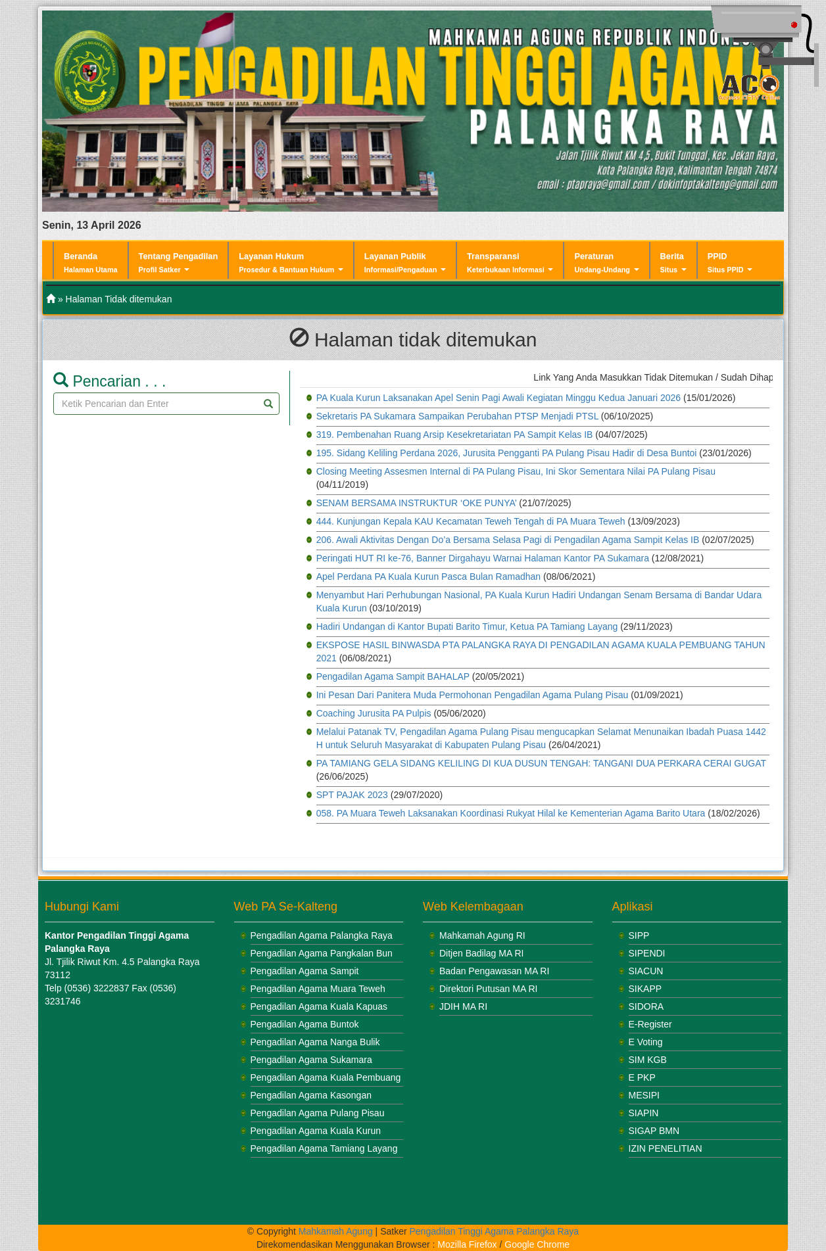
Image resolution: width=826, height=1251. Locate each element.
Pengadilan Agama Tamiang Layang (324, 1148)
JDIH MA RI (463, 1006)
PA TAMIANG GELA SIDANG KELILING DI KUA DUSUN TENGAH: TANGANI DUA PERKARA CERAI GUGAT (541, 763)
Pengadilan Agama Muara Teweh (318, 988)
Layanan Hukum (291, 262)
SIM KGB (648, 1059)
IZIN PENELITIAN (665, 1148)
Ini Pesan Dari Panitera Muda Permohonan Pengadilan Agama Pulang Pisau (472, 695)
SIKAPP (645, 988)
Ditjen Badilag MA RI (481, 953)
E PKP (642, 1077)
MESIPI (644, 1095)
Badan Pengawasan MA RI (494, 971)
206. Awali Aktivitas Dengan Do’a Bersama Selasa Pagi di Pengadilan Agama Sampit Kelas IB (508, 539)
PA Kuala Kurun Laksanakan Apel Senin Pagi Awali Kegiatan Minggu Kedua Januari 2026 (498, 397)
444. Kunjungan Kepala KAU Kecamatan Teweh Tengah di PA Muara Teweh (470, 521)
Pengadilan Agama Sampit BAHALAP (393, 676)
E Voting (646, 1042)
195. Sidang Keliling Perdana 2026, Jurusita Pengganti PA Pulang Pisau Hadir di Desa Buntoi (506, 453)
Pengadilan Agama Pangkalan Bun (322, 953)
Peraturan (606, 262)
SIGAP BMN (654, 1130)
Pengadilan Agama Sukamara (311, 1059)
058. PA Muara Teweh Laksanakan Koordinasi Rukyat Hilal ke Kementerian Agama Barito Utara (511, 813)
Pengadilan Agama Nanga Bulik (315, 1042)
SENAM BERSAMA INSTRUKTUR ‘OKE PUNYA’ (416, 503)
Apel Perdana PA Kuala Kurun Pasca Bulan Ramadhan (428, 576)
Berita (673, 262)
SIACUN (646, 971)
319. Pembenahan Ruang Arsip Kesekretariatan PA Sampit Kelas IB (454, 434)
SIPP (639, 935)
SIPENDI (647, 953)
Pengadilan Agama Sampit (305, 971)
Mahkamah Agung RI (482, 935)
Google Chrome (537, 1244)
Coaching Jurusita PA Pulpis (373, 713)
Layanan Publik (405, 262)
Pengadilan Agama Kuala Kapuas (319, 1006)
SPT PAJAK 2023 (352, 795)
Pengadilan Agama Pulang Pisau (318, 1113)
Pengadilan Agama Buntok (305, 1024)
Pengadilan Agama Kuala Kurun (316, 1130)
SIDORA (646, 1006)
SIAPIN (644, 1113)
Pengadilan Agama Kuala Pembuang (326, 1077)
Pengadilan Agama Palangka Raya (322, 935)
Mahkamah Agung (336, 1231)
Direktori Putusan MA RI (488, 988)
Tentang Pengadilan (178, 262)
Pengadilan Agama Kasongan (311, 1095)
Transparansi (510, 262)
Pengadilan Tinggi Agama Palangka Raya (494, 1231)
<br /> (127, 1113)
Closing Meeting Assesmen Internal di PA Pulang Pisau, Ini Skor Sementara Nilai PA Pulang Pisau (516, 471)
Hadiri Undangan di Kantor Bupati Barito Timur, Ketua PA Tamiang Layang (467, 626)
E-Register (650, 1024)
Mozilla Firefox (467, 1244)
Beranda (91, 262)
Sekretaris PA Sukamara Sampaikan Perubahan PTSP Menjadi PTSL (457, 416)
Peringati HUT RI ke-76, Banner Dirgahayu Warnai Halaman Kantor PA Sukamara (482, 558)
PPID (730, 262)
